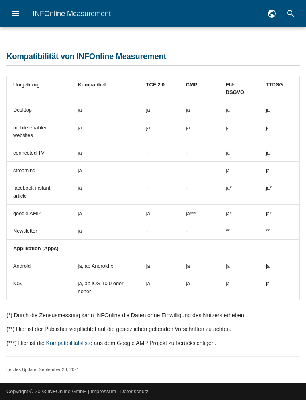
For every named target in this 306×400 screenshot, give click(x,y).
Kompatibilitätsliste (69, 343)
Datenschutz (134, 391)
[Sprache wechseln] (272, 14)
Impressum (103, 391)
